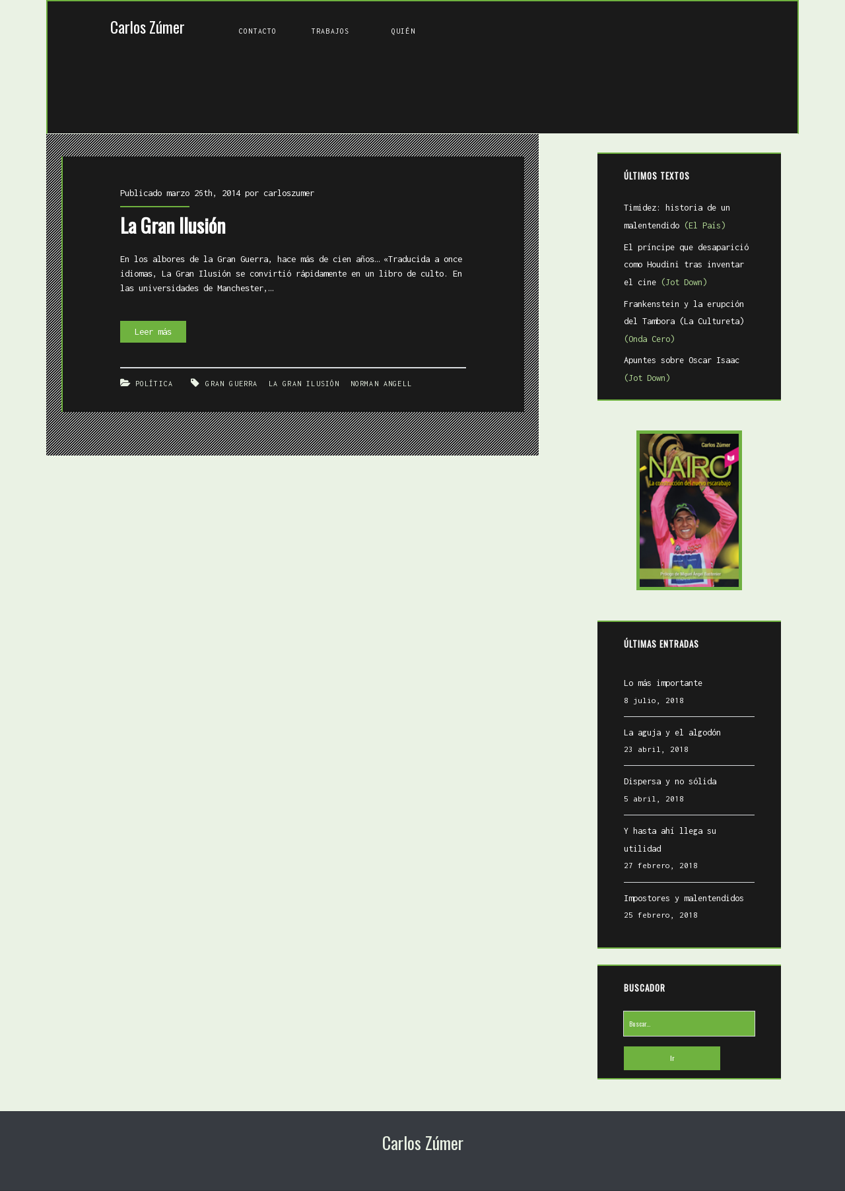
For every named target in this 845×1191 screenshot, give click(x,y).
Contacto (258, 31)
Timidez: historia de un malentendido (666, 219)
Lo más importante (652, 686)
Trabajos (330, 31)
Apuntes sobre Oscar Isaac (682, 372)
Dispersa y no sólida (659, 784)
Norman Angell (363, 343)
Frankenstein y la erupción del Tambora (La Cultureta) (682, 323)
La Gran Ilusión (158, 198)
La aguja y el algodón (661, 734)
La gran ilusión (288, 343)
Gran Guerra (216, 343)
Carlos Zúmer (147, 26)
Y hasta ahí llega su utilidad (680, 833)
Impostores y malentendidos (673, 883)
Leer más (145, 296)
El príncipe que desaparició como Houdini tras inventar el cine (687, 266)
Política (142, 343)
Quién (403, 31)
